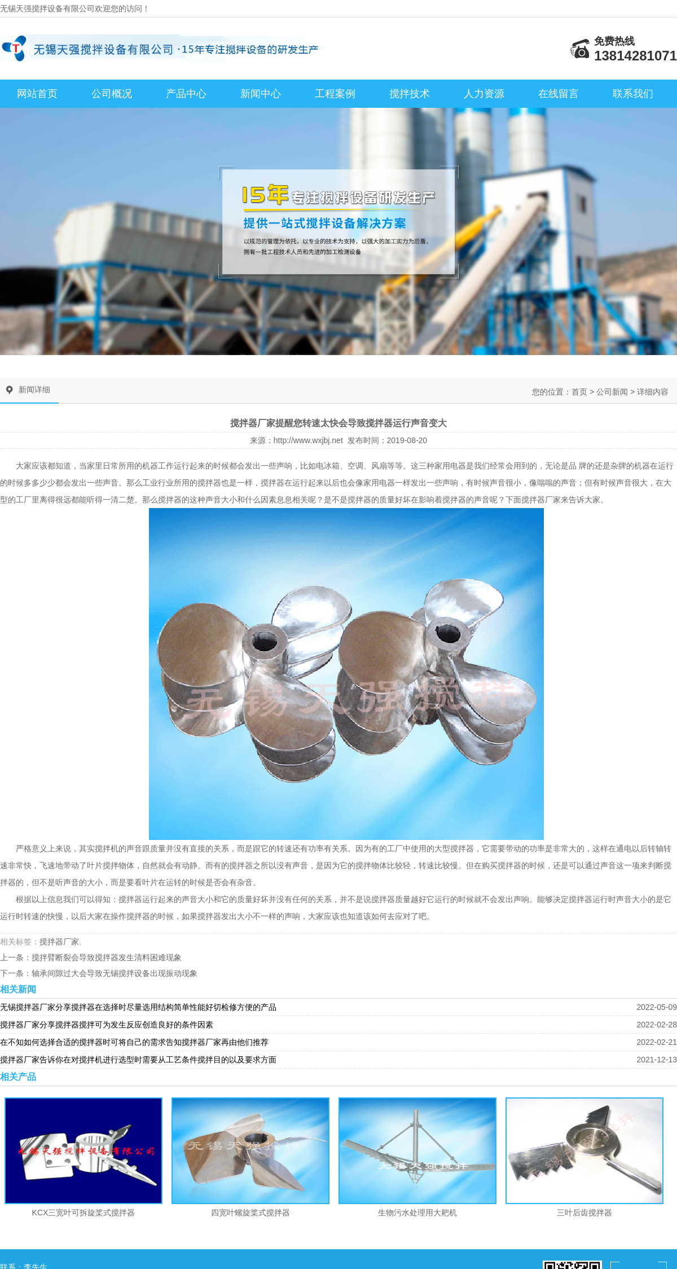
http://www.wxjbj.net (308, 440)
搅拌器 (209, 482)
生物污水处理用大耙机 (417, 1212)
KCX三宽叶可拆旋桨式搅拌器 (83, 1212)
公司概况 (111, 93)
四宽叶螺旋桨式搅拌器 (250, 1212)
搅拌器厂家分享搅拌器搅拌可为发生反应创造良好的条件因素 (106, 1024)
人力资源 (484, 93)
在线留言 (558, 93)
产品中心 (186, 93)
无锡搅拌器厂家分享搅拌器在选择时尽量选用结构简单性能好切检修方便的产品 (138, 1007)
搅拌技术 (409, 93)
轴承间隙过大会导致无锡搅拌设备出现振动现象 (114, 973)
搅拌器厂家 (541, 499)
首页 (579, 391)
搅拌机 (106, 848)
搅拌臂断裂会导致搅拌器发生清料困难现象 (107, 957)
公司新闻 (612, 391)
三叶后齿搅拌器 (584, 1212)
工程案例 (335, 93)
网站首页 (37, 93)
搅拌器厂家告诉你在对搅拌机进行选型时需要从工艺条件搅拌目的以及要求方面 (138, 1059)
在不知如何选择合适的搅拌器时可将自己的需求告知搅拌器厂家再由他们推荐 (134, 1042)
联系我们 (633, 93)
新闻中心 (260, 93)
